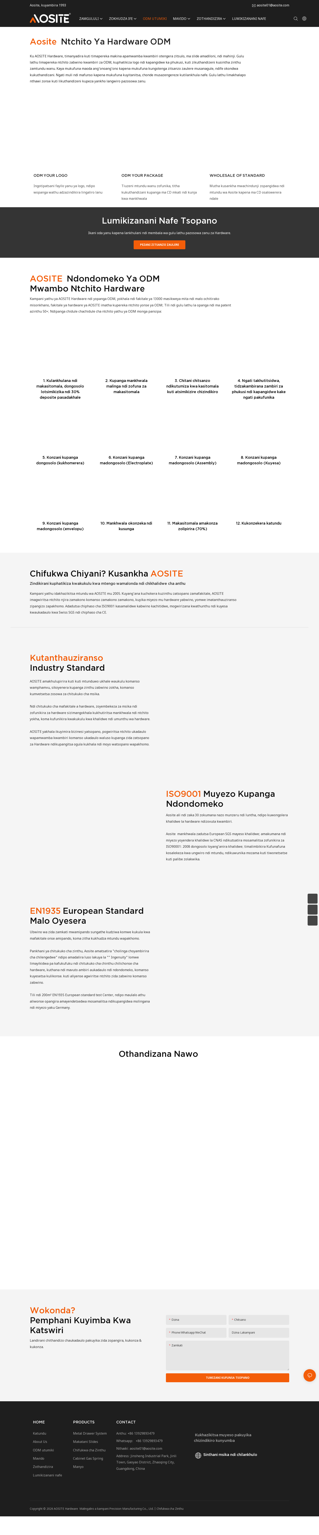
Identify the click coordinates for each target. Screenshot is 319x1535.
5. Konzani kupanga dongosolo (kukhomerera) (60, 478)
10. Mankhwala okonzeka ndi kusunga (126, 544)
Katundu (39, 1452)
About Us (40, 1460)
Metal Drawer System (90, 1452)
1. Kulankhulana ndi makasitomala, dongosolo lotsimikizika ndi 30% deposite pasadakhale (60, 406)
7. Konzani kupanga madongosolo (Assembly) (193, 478)
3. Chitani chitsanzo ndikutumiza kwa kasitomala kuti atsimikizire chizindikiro (192, 404)
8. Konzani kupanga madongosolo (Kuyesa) (259, 478)
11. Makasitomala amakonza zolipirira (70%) (192, 544)
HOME (39, 1441)
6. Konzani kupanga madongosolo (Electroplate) (126, 478)
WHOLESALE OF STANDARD (237, 184)
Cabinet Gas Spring (88, 1477)
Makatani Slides (85, 1460)
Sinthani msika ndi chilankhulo (225, 1473)
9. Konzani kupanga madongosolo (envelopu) (60, 544)
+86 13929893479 (141, 1452)
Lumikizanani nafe (48, 1493)
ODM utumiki (43, 1468)
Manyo (78, 1485)
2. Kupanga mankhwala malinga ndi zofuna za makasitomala (126, 404)
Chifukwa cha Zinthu (89, 1468)
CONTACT (126, 1441)
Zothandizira (44, 1485)
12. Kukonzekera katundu (259, 541)
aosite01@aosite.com (273, 5)
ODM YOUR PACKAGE (142, 184)
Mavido (38, 1477)
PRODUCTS (84, 1441)
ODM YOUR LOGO (50, 184)
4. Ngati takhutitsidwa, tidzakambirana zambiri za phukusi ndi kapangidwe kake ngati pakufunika (259, 406)
